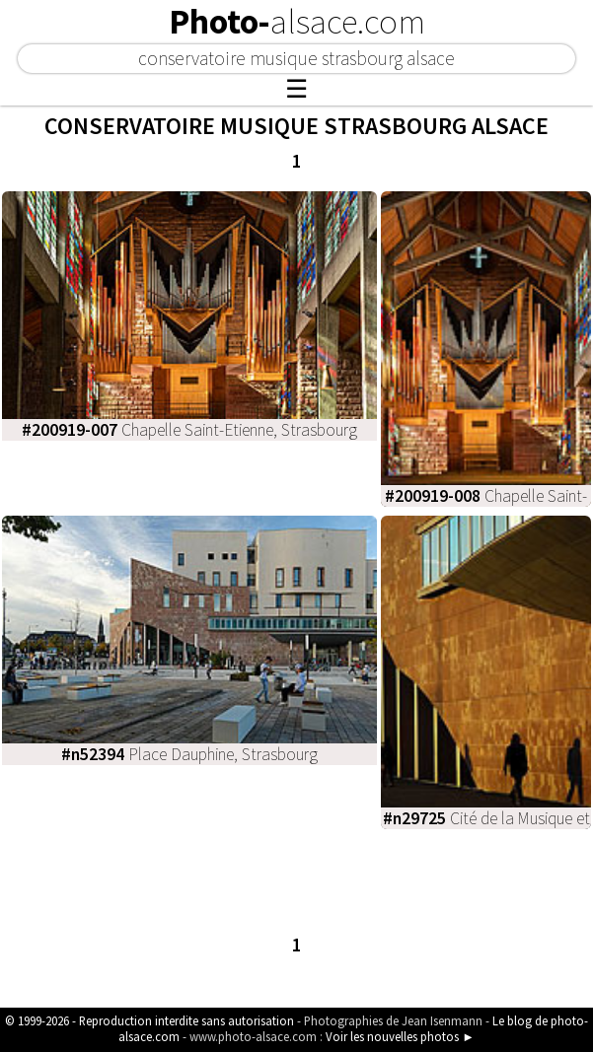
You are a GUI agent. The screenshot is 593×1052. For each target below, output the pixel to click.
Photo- (297, 21)
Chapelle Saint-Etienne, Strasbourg (189, 430)
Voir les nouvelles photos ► (400, 1036)
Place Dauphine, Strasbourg (189, 754)
